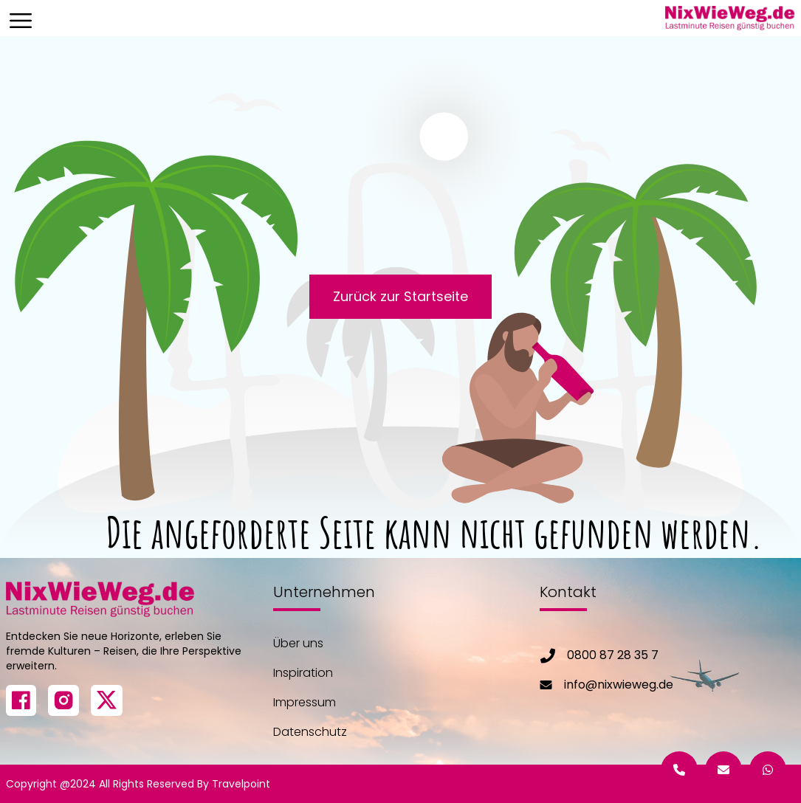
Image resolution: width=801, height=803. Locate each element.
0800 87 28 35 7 (613, 655)
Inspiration (303, 672)
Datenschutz (310, 731)
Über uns (298, 643)
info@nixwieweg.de (618, 684)
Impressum (304, 702)
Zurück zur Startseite (400, 296)
